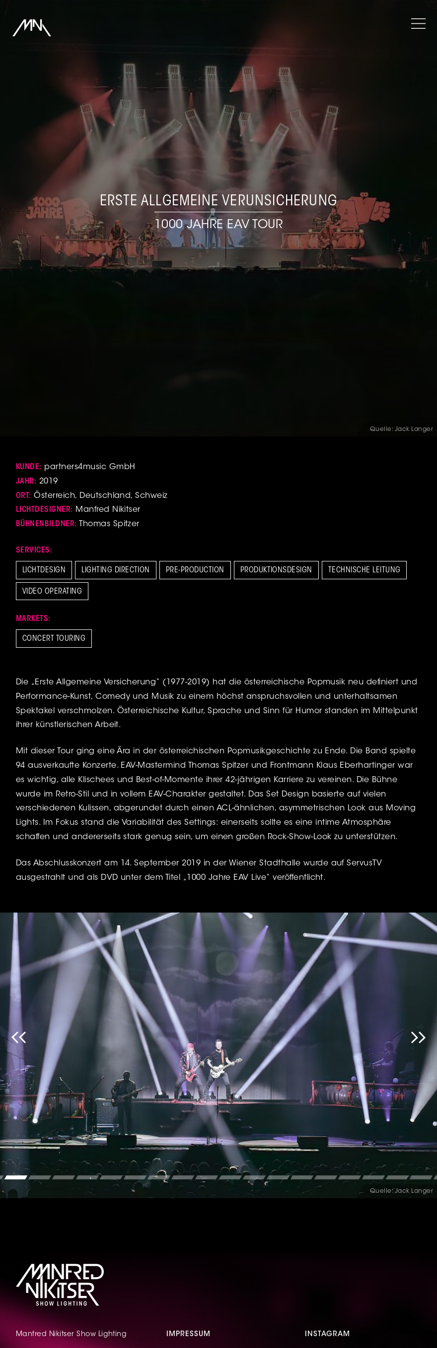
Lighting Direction (115, 570)
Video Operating (52, 592)
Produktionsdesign (276, 570)
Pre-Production (195, 570)
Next (418, 1055)
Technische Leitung (364, 570)
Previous (19, 1055)
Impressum (188, 1334)
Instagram (327, 1334)
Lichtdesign (44, 570)
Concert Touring (53, 639)
